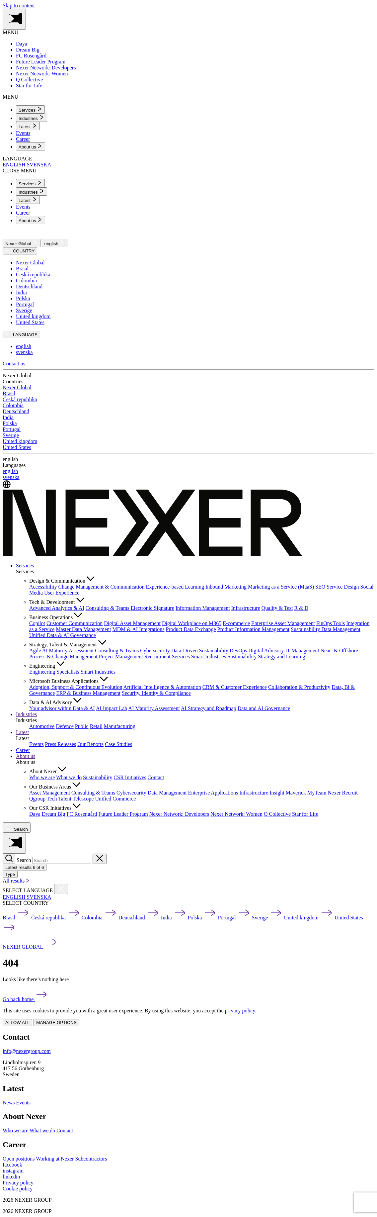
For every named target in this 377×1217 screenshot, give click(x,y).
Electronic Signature (152, 608)
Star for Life (305, 814)
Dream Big (53, 814)
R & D (301, 608)
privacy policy (240, 1010)
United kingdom (33, 316)
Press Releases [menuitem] (60, 744)
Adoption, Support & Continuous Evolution (75, 687)
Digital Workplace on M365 (191, 623)
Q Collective (277, 814)
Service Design (343, 587)
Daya (34, 814)
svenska (24, 352)
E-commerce (236, 623)
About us (25, 756)
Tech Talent (60, 798)
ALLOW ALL (17, 1022)
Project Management (121, 656)
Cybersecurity (155, 650)
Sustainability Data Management (325, 629)
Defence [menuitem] (64, 726)
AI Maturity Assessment (68, 650)
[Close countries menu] (61, 889)
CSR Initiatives (129, 777)
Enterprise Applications (213, 793)
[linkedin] (11, 1176)
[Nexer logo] (152, 554)
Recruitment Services (167, 656)
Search (24, 860)
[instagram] (13, 1170)
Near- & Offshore (339, 650)
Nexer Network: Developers (179, 814)
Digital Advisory (266, 650)
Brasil (22, 268)
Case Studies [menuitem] (118, 744)
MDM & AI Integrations (139, 629)
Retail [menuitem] (96, 726)
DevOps (238, 650)
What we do (69, 777)
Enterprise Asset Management (283, 623)
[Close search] (100, 859)
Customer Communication (74, 623)
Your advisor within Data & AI (62, 708)
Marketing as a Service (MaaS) (281, 587)
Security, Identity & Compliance (156, 693)
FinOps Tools (330, 623)
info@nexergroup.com (27, 1051)
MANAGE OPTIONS (56, 1022)
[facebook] (12, 1165)
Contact (156, 777)
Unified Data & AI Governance (62, 635)
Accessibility (43, 587)
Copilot (37, 623)
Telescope (83, 798)
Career (23, 750)
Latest (22, 732)
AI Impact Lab (111, 708)
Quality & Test (277, 608)
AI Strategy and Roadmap (208, 708)
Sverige (24, 310)
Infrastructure (245, 608)
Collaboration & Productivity (299, 687)
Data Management (167, 793)
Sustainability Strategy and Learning (266, 656)
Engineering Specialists (54, 672)
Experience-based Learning (175, 587)
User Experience (61, 593)
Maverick (296, 793)
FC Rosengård (81, 814)
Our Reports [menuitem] (90, 744)
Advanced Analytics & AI (56, 608)
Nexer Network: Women (236, 814)
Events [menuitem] (23, 133)
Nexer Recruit (342, 793)
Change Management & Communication (101, 587)
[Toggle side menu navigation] (14, 19)
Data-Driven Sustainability (199, 650)
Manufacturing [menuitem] (119, 726)
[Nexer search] (17, 827)
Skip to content (19, 5)
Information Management (203, 608)
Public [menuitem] (82, 726)
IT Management (302, 650)
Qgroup (37, 798)
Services (25, 565)
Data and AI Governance (264, 708)
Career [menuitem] (23, 139)
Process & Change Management (63, 656)
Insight (276, 793)
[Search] (9, 859)
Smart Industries (208, 656)
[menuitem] (30, 109)
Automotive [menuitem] (41, 726)
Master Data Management (83, 629)
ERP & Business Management (88, 693)
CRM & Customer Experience (234, 687)
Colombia (26, 280)
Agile (35, 650)
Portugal (25, 304)
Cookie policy (18, 1188)
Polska (23, 298)
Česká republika (33, 274)
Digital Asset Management (132, 623)
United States (30, 322)
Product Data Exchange (191, 629)
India (21, 292)
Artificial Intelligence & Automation (162, 687)
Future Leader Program (123, 814)
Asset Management (49, 793)
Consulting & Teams (108, 608)
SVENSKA (39, 164)
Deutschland (29, 286)
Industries (26, 714)
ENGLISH (15, 164)
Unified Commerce (115, 798)
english (54, 243)
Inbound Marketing (226, 587)
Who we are (42, 777)
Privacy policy (18, 1182)
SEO (320, 587)
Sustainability (97, 777)
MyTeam (317, 793)
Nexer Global (21, 243)
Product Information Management (253, 629)
